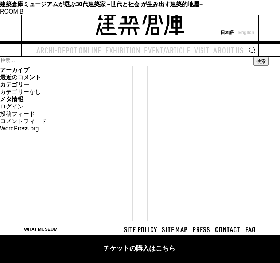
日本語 (227, 32)
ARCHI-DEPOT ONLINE (68, 50)
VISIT (201, 50)
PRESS (201, 229)
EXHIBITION (122, 50)
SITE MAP (174, 229)
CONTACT (227, 229)
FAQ (250, 229)
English (246, 32)
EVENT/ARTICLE (167, 50)
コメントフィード (23, 120)
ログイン (11, 106)
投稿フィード (17, 113)
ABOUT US (228, 50)
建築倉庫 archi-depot (140, 20)
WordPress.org (19, 127)
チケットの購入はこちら (139, 248)
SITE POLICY (140, 229)
